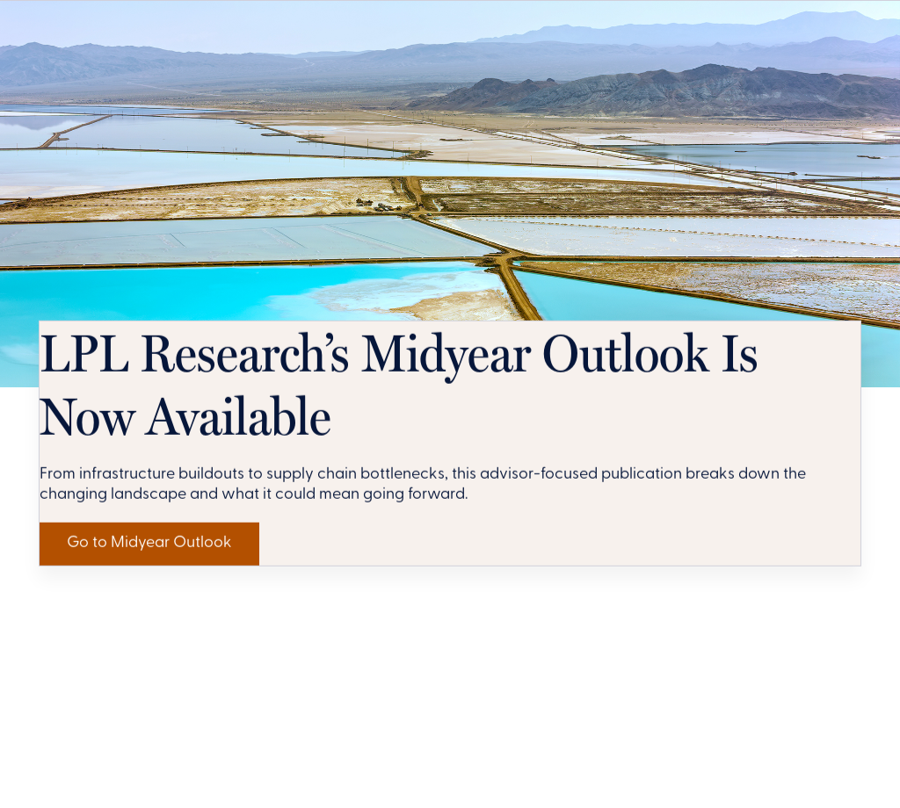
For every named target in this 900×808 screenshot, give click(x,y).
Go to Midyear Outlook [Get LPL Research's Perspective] (184, 750)
